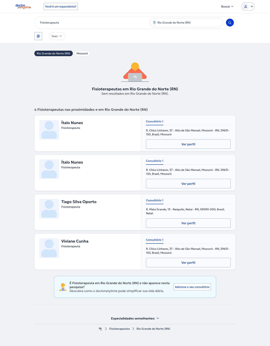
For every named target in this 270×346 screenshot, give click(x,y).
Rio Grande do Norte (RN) (53, 53)
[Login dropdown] (248, 6)
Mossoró (82, 53)
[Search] (230, 23)
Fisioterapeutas (119, 328)
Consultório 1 (154, 121)
